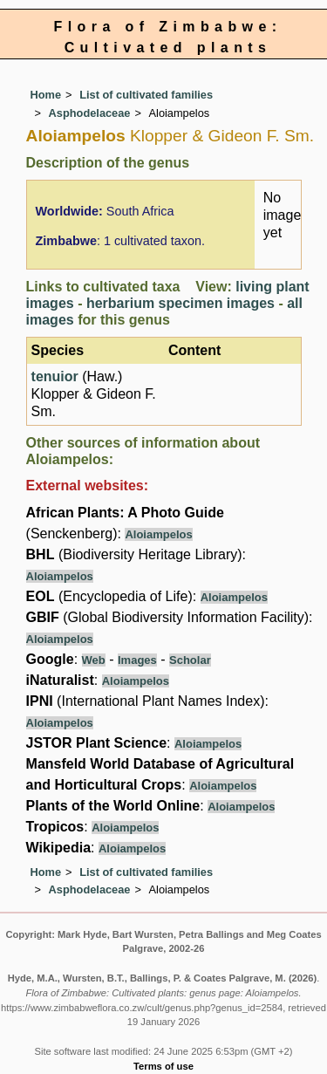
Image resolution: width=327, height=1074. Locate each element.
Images (137, 660)
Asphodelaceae (90, 113)
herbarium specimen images (180, 303)
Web (94, 660)
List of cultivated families (146, 94)
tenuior (54, 376)
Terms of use (163, 1066)
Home (46, 94)
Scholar (190, 660)
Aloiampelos (158, 534)
